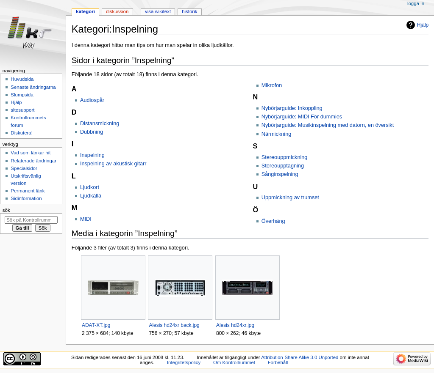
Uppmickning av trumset (290, 197)
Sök (6, 210)
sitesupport (22, 109)
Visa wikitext (158, 11)
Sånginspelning (280, 174)
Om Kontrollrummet (234, 362)
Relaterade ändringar (33, 160)
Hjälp (422, 25)
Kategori (85, 11)
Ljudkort (89, 187)
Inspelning (92, 155)
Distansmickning (99, 123)
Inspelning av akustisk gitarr (113, 164)
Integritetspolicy (183, 362)
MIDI (86, 219)
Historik (189, 11)
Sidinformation (26, 198)
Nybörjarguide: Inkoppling (292, 108)
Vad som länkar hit (30, 152)
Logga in (415, 3)
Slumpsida (22, 94)
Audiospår (92, 100)
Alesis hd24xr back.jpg (174, 325)
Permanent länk (28, 190)
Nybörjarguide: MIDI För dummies (302, 117)
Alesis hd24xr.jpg (235, 325)
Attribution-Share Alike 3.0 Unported (299, 357)
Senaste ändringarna (33, 87)
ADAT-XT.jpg (96, 325)
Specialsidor (24, 168)
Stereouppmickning (285, 157)
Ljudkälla (90, 196)
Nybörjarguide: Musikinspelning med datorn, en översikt (328, 125)
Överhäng (273, 221)
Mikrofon (272, 85)
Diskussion (117, 11)
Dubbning (91, 132)
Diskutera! (22, 132)
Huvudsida (22, 79)
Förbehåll (278, 362)
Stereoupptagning (283, 166)
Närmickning (277, 134)
